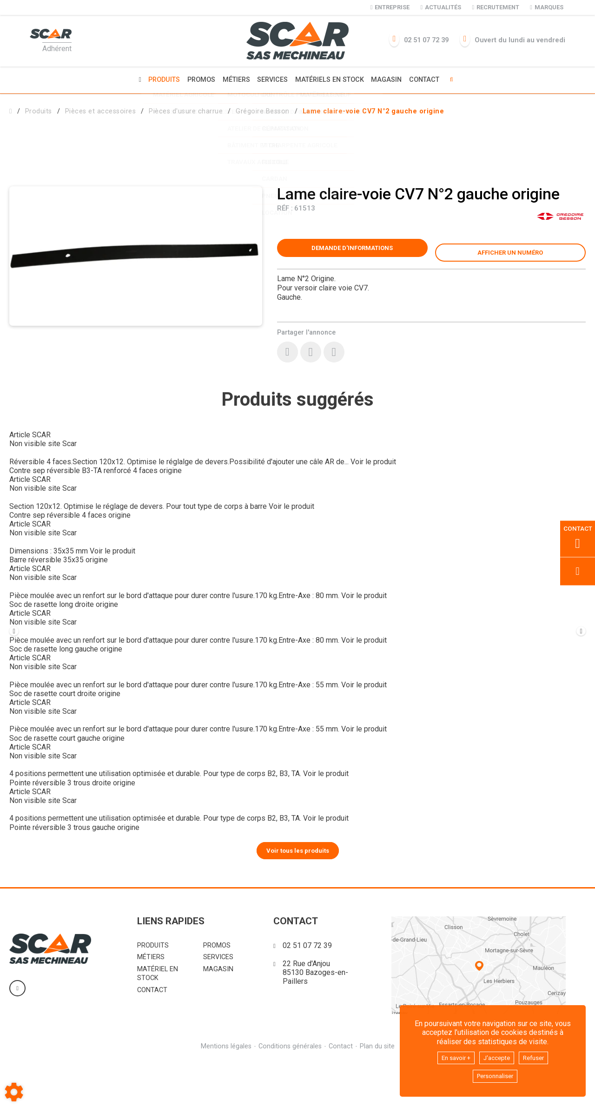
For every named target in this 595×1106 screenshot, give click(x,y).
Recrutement (495, 7)
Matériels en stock (331, 79)
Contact (429, 79)
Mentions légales (224, 1092)
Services (272, 79)
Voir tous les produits (298, 895)
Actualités (441, 7)
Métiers (234, 79)
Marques (546, 7)
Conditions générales (289, 1092)
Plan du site (378, 1092)
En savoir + (451, 1055)
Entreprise (390, 7)
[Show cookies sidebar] (14, 1092)
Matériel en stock (157, 1019)
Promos (198, 79)
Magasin (390, 79)
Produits (159, 79)
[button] (373, 110)
